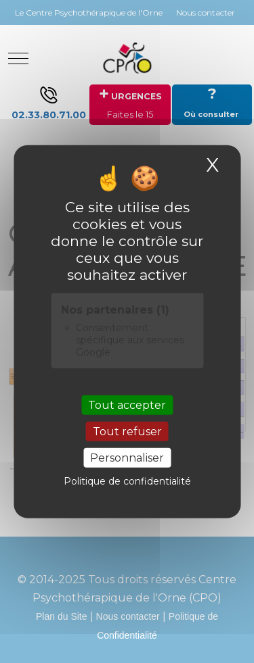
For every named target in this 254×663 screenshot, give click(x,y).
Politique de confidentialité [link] (127, 481)
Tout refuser (127, 431)
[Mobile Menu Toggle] (18, 58)
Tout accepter (127, 404)
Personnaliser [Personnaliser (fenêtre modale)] (127, 457)
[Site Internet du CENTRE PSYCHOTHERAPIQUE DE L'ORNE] (127, 58)
